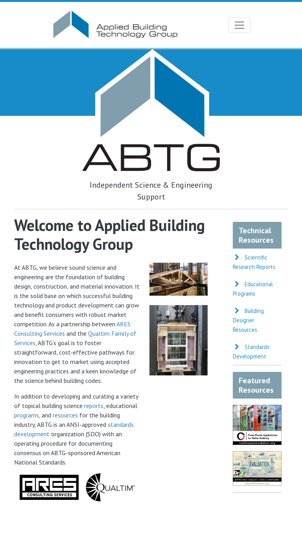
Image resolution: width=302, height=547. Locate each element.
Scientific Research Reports (254, 262)
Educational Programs (253, 288)
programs (26, 415)
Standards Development (251, 351)
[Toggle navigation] (239, 25)
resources (65, 415)
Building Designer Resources (248, 320)
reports (93, 406)
